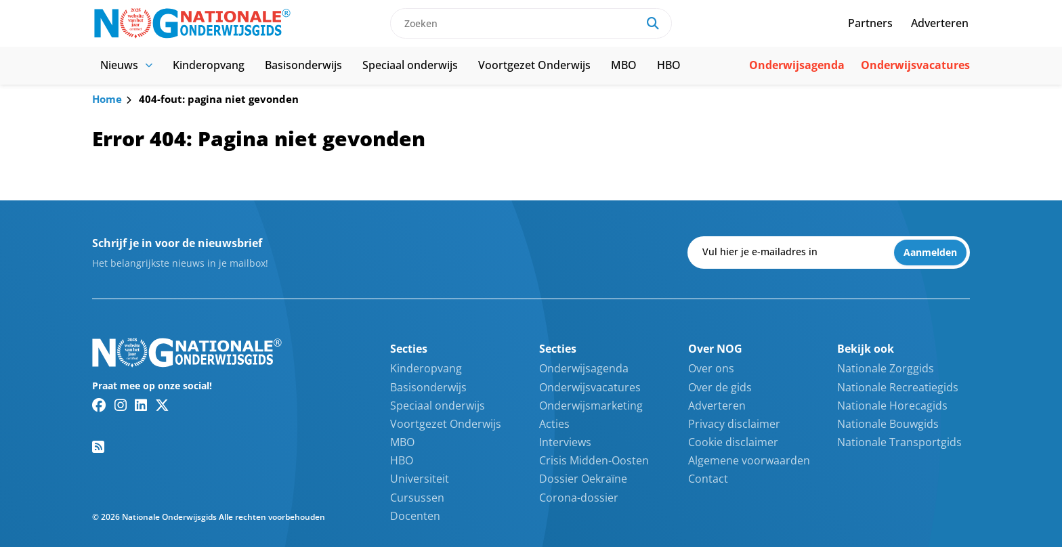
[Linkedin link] (141, 404)
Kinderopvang (209, 65)
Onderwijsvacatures (915, 65)
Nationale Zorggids (885, 368)
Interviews (565, 442)
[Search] (653, 23)
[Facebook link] (99, 404)
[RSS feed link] (98, 446)
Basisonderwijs (303, 65)
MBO (624, 65)
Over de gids (720, 387)
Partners (870, 23)
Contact (708, 478)
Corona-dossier (578, 497)
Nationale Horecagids (892, 405)
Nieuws (126, 65)
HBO (669, 65)
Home (107, 99)
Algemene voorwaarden (749, 460)
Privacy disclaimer (734, 423)
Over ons (711, 368)
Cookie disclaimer (733, 442)
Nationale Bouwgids (888, 423)
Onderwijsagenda (797, 65)
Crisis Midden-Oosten (594, 460)
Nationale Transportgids (899, 442)
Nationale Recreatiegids (897, 387)
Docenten (415, 515)
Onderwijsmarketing (591, 405)
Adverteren (940, 23)
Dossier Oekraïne (583, 478)
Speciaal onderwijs (410, 65)
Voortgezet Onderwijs (534, 65)
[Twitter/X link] (162, 404)
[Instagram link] (120, 404)
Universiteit (419, 478)
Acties (554, 423)
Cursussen (417, 497)
